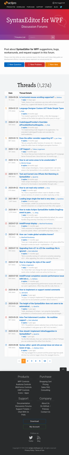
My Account (34, 427)
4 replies (24, 281)
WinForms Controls (23, 387)
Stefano (59, 97)
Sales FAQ (45, 387)
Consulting (45, 390)
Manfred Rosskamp (46, 223)
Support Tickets (23, 409)
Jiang (36, 213)
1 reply (23, 100)
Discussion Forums (34, 27)
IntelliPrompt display (28, 223)
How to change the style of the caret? (35, 262)
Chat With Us (23, 412)
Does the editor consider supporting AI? (36, 138)
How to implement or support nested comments (39, 290)
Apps (26, 393)
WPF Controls (23, 381)
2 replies (24, 114)
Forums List (19, 37)
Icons (20, 393)
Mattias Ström (39, 348)
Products (23, 376)
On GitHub (45, 406)
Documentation (23, 403)
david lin (35, 177)
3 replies (24, 179)
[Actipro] (10, 3)
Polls (23, 415)
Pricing (46, 384)
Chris (48, 188)
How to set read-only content (31, 188)
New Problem (35, 64)
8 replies (24, 165)
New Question (14, 64)
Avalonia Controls (23, 384)
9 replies (24, 141)
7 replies (24, 309)
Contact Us (45, 412)
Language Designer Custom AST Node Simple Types (41, 108)
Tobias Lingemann (38, 149)
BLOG (56, 7)
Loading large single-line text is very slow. (37, 199)
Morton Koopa (26, 163)
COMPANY (48, 7)
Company (46, 398)
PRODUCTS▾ (11, 7)
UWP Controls (23, 390)
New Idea (53, 64)
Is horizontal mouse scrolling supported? (36, 97)
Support (24, 398)
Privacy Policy (29, 450)
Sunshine (60, 199)
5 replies (24, 254)
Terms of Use (39, 450)
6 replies (24, 323)
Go (53, 37)
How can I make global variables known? (36, 234)
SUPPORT (39, 7)
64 (45, 361)
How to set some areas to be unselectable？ (38, 160)
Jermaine (24, 293)
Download (34, 421)
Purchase (45, 376)
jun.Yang (58, 138)
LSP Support (24, 149)
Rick (22, 111)
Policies (45, 409)
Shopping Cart (46, 381)
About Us (45, 403)
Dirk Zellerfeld (33, 251)
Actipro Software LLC (36, 448)
